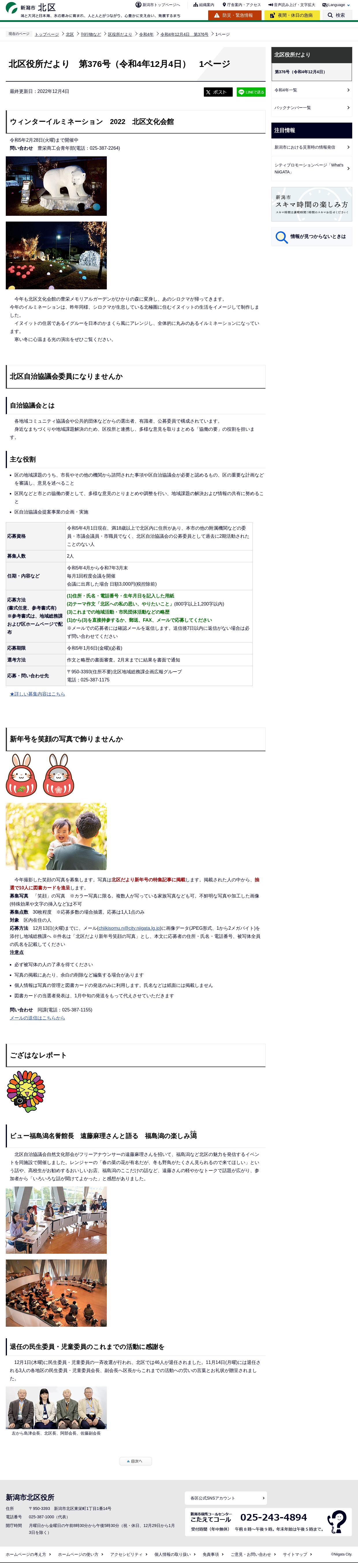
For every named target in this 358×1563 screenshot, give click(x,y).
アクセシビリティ (126, 1554)
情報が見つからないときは (318, 236)
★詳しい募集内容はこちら (37, 693)
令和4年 (146, 34)
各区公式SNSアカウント (213, 1498)
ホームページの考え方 (26, 1554)
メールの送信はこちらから (37, 1017)
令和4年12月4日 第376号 (185, 34)
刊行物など (91, 34)
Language (336, 5)
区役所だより (120, 34)
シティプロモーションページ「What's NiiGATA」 (309, 169)
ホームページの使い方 (78, 1554)
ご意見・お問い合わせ (251, 1554)
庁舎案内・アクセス (244, 5)
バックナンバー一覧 (293, 107)
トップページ (47, 34)
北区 (70, 34)
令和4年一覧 (286, 90)
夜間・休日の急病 (295, 15)
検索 (340, 15)
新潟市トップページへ (161, 5)
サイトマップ (295, 1554)
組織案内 (206, 5)
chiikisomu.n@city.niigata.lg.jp (129, 928)
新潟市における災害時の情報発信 (305, 147)
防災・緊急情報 (238, 15)
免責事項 (211, 1554)
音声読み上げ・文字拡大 (294, 5)
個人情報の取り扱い (172, 1554)
